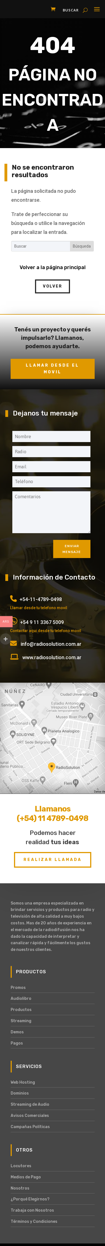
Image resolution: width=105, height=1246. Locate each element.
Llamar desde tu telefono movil (38, 608)
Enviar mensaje (71, 549)
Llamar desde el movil (52, 368)
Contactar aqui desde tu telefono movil (45, 630)
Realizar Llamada (53, 859)
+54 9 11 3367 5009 (42, 622)
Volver (52, 286)
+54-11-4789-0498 (41, 599)
